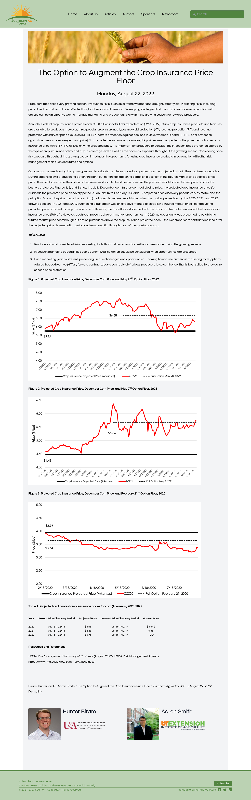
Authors (128, 14)
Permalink (35, 691)
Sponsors (148, 14)
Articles (110, 14)
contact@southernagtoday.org (197, 789)
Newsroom (170, 14)
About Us (91, 14)
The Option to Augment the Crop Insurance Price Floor (114, 686)
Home (72, 14)
